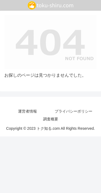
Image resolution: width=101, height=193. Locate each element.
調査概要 (50, 119)
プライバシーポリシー (73, 111)
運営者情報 (27, 111)
